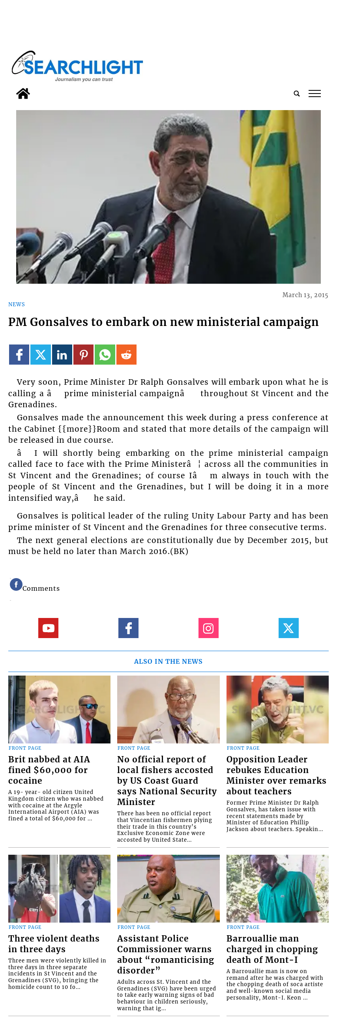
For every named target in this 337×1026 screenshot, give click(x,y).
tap (315, 93)
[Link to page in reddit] (126, 354)
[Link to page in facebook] (19, 354)
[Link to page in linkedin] (62, 354)
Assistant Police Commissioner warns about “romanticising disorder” (165, 955)
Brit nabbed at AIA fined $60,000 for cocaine (49, 770)
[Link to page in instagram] (208, 628)
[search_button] (297, 93)
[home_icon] (23, 93)
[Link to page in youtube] (48, 628)
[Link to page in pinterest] (83, 354)
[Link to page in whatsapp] (105, 354)
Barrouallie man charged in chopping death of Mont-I (272, 949)
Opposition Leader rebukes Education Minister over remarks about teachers (277, 776)
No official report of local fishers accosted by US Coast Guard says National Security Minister (167, 781)
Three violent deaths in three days (54, 944)
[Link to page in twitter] (40, 354)
